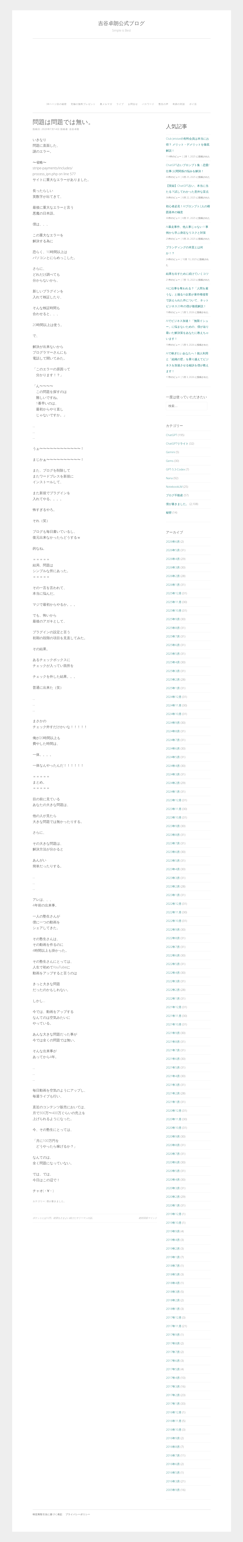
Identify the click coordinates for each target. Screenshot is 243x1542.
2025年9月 (173, 619)
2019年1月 (173, 1257)
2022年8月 (173, 938)
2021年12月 (173, 1007)
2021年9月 (173, 1033)
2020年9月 (173, 1136)
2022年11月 (173, 912)
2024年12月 (173, 697)
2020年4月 (173, 1179)
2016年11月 (173, 1421)
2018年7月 (173, 1265)
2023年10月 (173, 817)
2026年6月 (173, 541)
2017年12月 (173, 1317)
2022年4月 (173, 972)
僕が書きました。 (56, 1201)
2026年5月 (173, 550)
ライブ (120, 104)
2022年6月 (173, 955)
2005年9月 (173, 1490)
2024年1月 (173, 791)
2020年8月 (173, 1145)
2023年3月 (173, 878)
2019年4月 (173, 1240)
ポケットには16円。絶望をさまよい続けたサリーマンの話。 (63, 1218)
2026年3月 (173, 567)
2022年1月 (173, 998)
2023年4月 (173, 869)
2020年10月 (173, 1128)
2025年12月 (173, 593)
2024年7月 (173, 740)
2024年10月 (173, 714)
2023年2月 (173, 886)
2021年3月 (173, 1085)
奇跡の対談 (179, 104)
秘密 (169, 512)
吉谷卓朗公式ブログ (121, 23)
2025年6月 (173, 645)
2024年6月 (173, 748)
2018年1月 (173, 1309)
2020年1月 (173, 1205)
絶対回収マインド (148, 1218)
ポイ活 (193, 104)
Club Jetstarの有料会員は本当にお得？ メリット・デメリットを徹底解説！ (187, 144)
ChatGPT (171, 435)
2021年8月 (173, 1041)
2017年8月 (173, 1343)
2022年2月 (173, 990)
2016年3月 (173, 1481)
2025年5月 (173, 653)
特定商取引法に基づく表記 (47, 1514)
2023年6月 (173, 852)
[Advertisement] (122, 71)
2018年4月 (173, 1283)
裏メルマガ (106, 104)
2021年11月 (173, 1016)
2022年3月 (173, 981)
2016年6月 (173, 1464)
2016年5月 (173, 1472)
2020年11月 (173, 1119)
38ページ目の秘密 (56, 104)
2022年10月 (173, 921)
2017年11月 (173, 1326)
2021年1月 (173, 1102)
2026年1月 (173, 585)
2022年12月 (173, 904)
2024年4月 (173, 766)
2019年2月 (173, 1248)
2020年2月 (173, 1196)
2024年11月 (173, 705)
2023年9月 (173, 826)
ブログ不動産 (174, 495)
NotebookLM (174, 486)
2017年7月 (173, 1352)
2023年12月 (173, 800)
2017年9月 (173, 1334)
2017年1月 (173, 1403)
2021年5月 (173, 1067)
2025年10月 (173, 610)
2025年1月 (173, 688)
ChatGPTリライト (177, 443)
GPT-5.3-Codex (175, 469)
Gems (169, 461)
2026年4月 (173, 559)
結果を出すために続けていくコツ (187, 273)
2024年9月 (173, 722)
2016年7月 (173, 1455)
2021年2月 (173, 1093)
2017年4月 (173, 1378)
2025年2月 (173, 679)
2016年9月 (173, 1438)
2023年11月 (173, 809)
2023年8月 (173, 835)
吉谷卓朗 (74, 129)
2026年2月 (173, 576)
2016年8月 (173, 1447)
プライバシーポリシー (77, 1514)
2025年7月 (173, 636)
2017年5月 (173, 1369)
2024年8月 (173, 731)
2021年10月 (173, 1024)
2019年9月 (173, 1231)
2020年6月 (173, 1162)
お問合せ (133, 104)
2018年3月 (173, 1291)
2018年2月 (173, 1300)
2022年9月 (173, 929)
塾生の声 (163, 104)
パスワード (148, 104)
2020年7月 (173, 1154)
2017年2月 (173, 1395)
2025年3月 (173, 671)
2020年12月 (173, 1110)
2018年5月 (173, 1274)
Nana (169, 478)
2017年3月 (173, 1386)
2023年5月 (173, 860)
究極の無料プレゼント (83, 104)
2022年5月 (173, 964)
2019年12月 (173, 1214)
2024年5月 (173, 757)
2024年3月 (173, 774)
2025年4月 (173, 662)
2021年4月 (173, 1076)
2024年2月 (173, 783)
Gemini (170, 452)
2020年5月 (173, 1171)
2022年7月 (173, 947)
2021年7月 (173, 1050)
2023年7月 (173, 843)
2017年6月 (173, 1360)
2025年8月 (173, 628)
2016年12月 (173, 1412)
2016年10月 (173, 1429)
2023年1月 (173, 895)
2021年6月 (173, 1059)
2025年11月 (173, 602)
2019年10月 (173, 1223)
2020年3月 (173, 1188)
